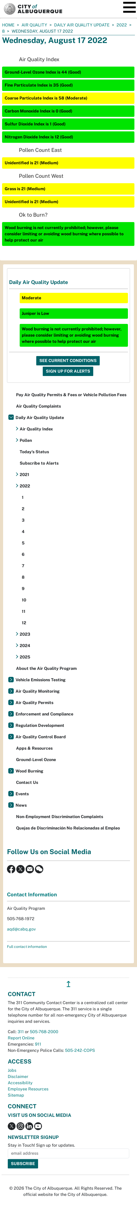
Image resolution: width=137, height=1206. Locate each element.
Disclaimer (18, 1076)
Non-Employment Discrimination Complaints (59, 816)
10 (24, 600)
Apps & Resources (34, 748)
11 (23, 611)
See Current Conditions (68, 360)
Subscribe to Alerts (39, 463)
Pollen (26, 440)
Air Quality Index (36, 429)
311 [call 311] (21, 1031)
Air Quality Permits (34, 702)
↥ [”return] (68, 984)
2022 (122, 25)
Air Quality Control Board (41, 736)
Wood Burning (29, 771)
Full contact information (27, 947)
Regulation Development (40, 725)
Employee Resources (28, 1089)
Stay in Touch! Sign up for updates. (41, 1145)
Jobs (12, 1070)
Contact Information (32, 894)
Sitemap (16, 1095)
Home (8, 25)
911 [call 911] (38, 1044)
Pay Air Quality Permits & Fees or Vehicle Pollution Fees (71, 394)
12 (24, 622)
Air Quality (34, 25)
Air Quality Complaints (38, 406)
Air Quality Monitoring (38, 691)
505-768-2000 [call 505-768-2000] (44, 1031)
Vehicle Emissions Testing (41, 679)
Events (22, 793)
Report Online (21, 1037)
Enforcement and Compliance (44, 714)
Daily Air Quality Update (82, 25)
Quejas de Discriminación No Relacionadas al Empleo (68, 828)
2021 (24, 474)
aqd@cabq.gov (21, 929)
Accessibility (20, 1082)
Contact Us (27, 782)
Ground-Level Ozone (36, 759)
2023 (25, 634)
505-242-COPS (80, 1050)
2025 (25, 657)
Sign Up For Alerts (68, 371)
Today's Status (34, 451)
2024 (25, 645)
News (21, 805)
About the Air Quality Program (46, 668)
